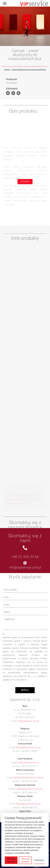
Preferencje (39, 860)
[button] (4, 3)
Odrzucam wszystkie (25, 860)
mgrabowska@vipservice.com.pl (28, 777)
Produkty (19, 66)
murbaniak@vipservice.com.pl (28, 789)
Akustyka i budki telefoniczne (35, 66)
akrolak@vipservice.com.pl (28, 747)
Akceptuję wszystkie (11, 860)
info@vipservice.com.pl (25, 567)
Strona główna (8, 66)
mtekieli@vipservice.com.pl (28, 804)
